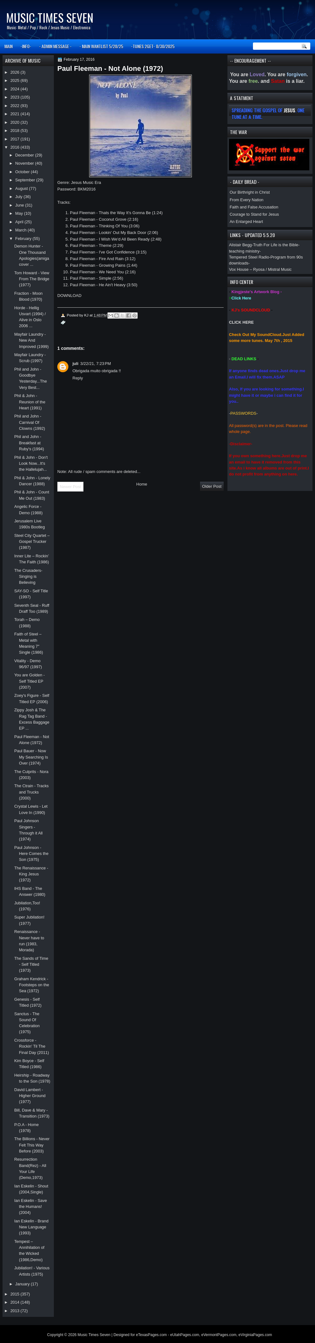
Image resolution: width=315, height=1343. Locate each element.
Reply (77, 378)
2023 (15, 97)
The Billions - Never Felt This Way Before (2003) (31, 1144)
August (22, 188)
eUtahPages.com (184, 1335)
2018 (15, 130)
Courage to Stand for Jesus (254, 214)
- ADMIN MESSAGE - (55, 46)
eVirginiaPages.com (255, 1335)
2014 (15, 1302)
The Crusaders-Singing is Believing (28, 576)
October (23, 171)
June (20, 205)
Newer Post (70, 486)
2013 (15, 1310)
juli (75, 363)
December (25, 155)
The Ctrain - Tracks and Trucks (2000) (31, 791)
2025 (15, 80)
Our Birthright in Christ (250, 192)
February (23, 238)
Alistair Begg (240, 244)
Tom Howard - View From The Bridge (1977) (31, 278)
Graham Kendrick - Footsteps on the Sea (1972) (31, 984)
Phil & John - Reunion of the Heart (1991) (29, 401)
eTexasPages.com (151, 1335)
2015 (15, 1294)
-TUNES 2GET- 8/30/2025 (153, 46)
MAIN (8, 46)
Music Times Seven (49, 17)
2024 (15, 89)
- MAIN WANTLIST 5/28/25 (101, 46)
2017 (15, 139)
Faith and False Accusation (254, 207)
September (25, 180)
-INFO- (25, 46)
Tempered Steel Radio (249, 257)
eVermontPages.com (218, 1335)
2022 (15, 105)
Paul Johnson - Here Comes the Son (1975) (31, 853)
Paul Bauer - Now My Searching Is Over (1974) (31, 756)
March (21, 230)
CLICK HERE (241, 322)
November (25, 163)
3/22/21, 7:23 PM (95, 363)
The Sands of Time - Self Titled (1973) (31, 964)
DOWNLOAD (69, 295)
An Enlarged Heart (246, 221)
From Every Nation (246, 199)
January (23, 1284)
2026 (15, 72)
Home (141, 484)
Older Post (211, 486)
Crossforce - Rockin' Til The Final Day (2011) (31, 1046)
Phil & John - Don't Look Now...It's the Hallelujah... (31, 463)
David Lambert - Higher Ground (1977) (29, 1095)
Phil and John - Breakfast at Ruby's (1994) (29, 442)
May (19, 213)
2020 (15, 122)
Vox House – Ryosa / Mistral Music (260, 269)
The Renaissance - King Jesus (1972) (31, 874)
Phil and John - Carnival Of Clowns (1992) (29, 422)
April (19, 221)
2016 (15, 147)
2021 (15, 113)
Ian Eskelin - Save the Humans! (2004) (30, 1206)
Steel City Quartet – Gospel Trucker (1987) (31, 541)
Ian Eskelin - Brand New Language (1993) (31, 1227)
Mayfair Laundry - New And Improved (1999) (31, 340)
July (19, 196)
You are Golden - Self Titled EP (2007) (29, 681)
